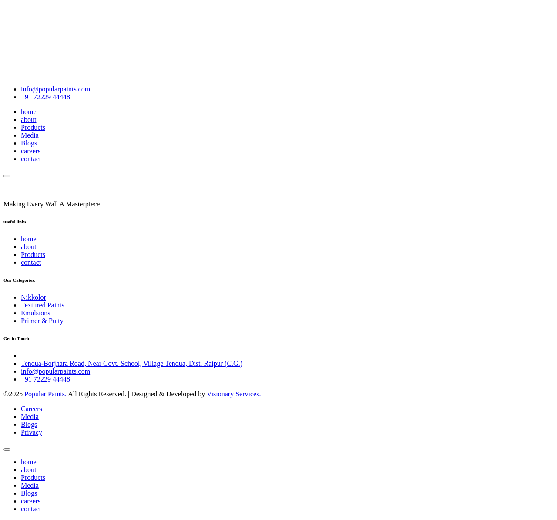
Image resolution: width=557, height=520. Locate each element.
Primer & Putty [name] (42, 320)
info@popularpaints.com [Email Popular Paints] (55, 89)
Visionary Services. (234, 394)
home (29, 111)
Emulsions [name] (35, 313)
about (29, 119)
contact (31, 158)
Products (33, 127)
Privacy (31, 432)
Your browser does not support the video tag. (68, 36)
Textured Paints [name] (42, 305)
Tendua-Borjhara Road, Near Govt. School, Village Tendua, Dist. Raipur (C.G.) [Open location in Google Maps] (131, 363)
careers (30, 151)
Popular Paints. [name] (45, 394)
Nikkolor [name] (33, 297)
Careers (31, 408)
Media (30, 135)
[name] (6, 176)
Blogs (29, 143)
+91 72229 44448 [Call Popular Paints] (45, 97)
